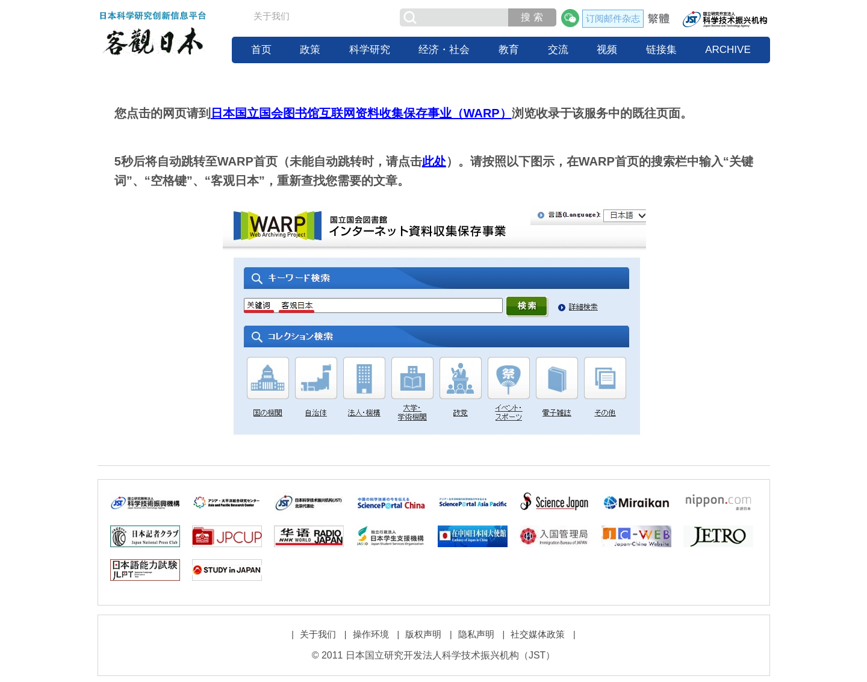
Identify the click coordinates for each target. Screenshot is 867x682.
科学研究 (369, 49)
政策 (310, 49)
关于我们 (271, 16)
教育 (509, 49)
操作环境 (371, 634)
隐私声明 (476, 634)
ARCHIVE (728, 49)
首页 (261, 49)
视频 (607, 49)
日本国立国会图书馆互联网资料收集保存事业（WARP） (361, 113)
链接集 (661, 49)
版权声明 (423, 634)
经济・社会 (444, 49)
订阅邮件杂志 (613, 18)
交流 (558, 49)
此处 (434, 161)
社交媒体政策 (538, 634)
